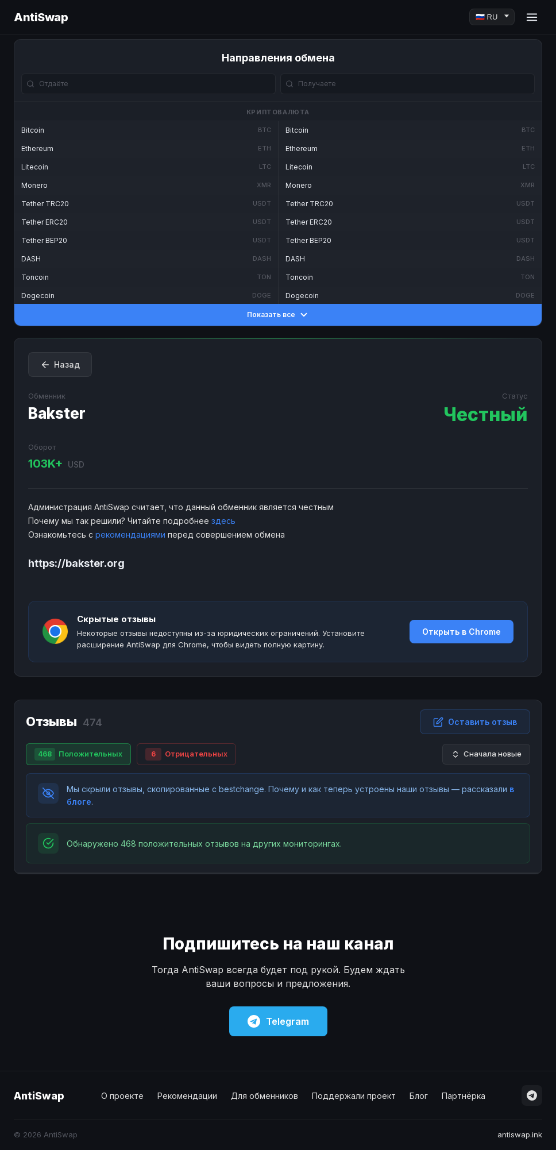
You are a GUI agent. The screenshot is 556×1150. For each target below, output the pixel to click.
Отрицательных (186, 754)
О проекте (122, 1096)
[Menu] (532, 17)
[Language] (492, 17)
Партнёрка (463, 1096)
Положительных (78, 754)
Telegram (278, 1021)
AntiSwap (41, 17)
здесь (223, 521)
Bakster (57, 413)
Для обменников (264, 1096)
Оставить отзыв (475, 722)
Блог (419, 1096)
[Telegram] (532, 1095)
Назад (60, 365)
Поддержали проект (354, 1096)
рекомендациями (130, 534)
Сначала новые (486, 754)
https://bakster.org (76, 563)
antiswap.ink (519, 1134)
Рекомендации (187, 1096)
